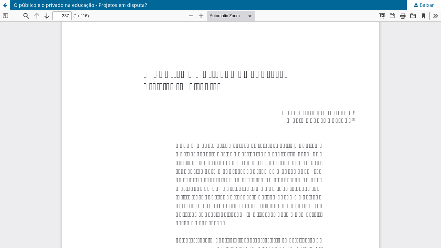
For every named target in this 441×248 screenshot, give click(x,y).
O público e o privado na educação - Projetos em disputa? (80, 5)
